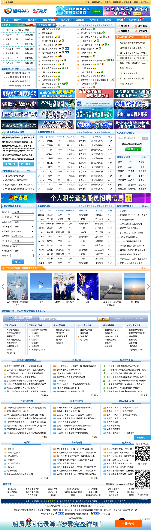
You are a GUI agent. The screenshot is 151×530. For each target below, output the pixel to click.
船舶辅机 (35, 333)
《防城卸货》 (13, 456)
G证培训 (123, 211)
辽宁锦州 (99, 219)
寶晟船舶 (46, 42)
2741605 (41, 141)
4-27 (110, 219)
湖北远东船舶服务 (49, 38)
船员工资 (12, 489)
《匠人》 (11, 467)
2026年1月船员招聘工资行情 (18, 85)
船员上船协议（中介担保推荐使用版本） (124, 388)
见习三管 (9, 63)
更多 (61, 25)
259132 (41, 215)
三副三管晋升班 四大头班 (131, 224)
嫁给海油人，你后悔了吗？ (68, 370)
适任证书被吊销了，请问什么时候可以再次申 (26, 425)
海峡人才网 (53, 492)
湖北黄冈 (99, 245)
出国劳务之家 (73, 489)
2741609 (41, 167)
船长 (130, 176)
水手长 (141, 176)
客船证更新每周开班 (129, 237)
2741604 (41, 154)
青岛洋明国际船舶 (49, 73)
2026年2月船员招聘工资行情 (18, 81)
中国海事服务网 (32, 489)
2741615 (41, 184)
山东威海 (99, 241)
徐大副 (50, 228)
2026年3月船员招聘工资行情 (18, 77)
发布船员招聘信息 (86, 25)
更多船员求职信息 (104, 206)
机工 (8, 44)
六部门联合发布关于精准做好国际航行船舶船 (126, 380)
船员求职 (18, 20)
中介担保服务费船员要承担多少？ (19, 189)
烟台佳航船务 (48, 81)
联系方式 (121, 501)
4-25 (110, 215)
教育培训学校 (114, 489)
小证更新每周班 (127, 219)
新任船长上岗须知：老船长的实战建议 (123, 456)
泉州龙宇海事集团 (49, 50)
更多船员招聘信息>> (103, 132)
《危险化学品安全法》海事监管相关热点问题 (26, 407)
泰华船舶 (85, 66)
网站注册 (96, 2)
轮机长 (50, 141)
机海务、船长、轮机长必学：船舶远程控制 (125, 452)
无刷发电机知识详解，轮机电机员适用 (123, 470)
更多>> (145, 206)
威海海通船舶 (48, 85)
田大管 (50, 219)
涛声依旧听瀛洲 (113, 429)
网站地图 (117, 2)
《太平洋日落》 (14, 463)
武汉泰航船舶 (48, 46)
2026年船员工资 (130, 510)
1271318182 (100, 514)
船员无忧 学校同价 (128, 43)
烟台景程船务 (97, 141)
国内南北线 (83, 215)
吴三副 (50, 215)
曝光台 (120, 20)
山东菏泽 (99, 237)
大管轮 (9, 35)
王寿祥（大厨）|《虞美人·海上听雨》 (123, 407)
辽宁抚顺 (99, 232)
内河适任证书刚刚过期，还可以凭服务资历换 (26, 433)
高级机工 (142, 189)
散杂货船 (29, 35)
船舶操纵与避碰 (14, 333)
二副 (50, 150)
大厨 (50, 171)
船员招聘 (9, 2)
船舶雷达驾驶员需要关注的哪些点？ (72, 429)
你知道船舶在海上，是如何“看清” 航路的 (74, 407)
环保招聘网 (93, 489)
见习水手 (9, 53)
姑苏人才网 (53, 489)
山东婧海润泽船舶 (88, 81)
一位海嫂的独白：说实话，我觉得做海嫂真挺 (76, 366)
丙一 (70, 215)
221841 (41, 232)
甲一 (18, 44)
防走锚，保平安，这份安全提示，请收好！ (75, 415)
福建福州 (99, 223)
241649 (41, 237)
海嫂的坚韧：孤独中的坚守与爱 (70, 391)
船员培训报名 (135, 20)
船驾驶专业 (12, 343)
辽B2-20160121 (100, 506)
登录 (88, 2)
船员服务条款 (107, 501)
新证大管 (9, 39)
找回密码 (107, 2)
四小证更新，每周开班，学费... (133, 68)
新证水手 (132, 185)
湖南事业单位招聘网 (73, 492)
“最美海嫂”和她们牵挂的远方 (69, 373)
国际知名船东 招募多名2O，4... (133, 63)
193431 (41, 228)
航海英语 (11, 353)
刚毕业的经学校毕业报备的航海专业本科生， (26, 415)
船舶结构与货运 (14, 340)
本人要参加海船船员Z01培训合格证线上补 (75, 449)
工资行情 (139, 318)
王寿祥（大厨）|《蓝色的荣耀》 (120, 411)
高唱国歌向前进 (113, 425)
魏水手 (50, 232)
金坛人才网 (93, 492)
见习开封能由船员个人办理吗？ (20, 429)
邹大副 (50, 245)
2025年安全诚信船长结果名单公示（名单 (124, 373)
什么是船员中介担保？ (15, 176)
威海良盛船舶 (87, 38)
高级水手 (9, 49)
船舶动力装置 (86, 330)
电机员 (50, 158)
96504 (41, 250)
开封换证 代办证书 (128, 48)
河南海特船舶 (87, 62)
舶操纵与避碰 (13, 330)
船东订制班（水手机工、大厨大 (133, 215)
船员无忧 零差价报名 (129, 228)
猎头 (12, 495)
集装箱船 (29, 49)
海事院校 (94, 20)
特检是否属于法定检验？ (67, 422)
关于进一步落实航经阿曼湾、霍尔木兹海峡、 (26, 370)
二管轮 (50, 189)
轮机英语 (35, 346)
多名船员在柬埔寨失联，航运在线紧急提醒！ (26, 380)
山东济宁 (99, 254)
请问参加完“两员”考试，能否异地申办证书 (75, 460)
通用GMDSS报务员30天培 (131, 263)
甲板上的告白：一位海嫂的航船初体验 (73, 384)
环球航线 (71, 141)
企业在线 (80, 20)
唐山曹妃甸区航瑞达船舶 (91, 42)
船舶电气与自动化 (39, 330)
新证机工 (142, 185)
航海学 (10, 349)
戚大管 (50, 254)
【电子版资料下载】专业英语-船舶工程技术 (125, 384)
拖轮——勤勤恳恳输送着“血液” (20, 474)
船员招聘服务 (49, 501)
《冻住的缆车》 (14, 452)
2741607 (41, 158)
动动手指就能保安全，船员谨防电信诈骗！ (25, 366)
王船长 (50, 250)
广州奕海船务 (87, 77)
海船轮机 (35, 343)
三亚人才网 (32, 495)
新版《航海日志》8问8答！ (118, 460)
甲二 (18, 35)
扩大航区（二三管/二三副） (132, 233)
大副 (50, 176)
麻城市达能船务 (87, 58)
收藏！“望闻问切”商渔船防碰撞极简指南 (74, 425)
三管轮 (9, 58)
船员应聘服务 (65, 501)
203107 (41, 258)
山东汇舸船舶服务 (49, 30)
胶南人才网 (113, 492)
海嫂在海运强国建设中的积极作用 (71, 377)
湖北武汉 (99, 215)
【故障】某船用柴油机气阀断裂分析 (72, 433)
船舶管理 (11, 336)
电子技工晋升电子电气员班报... (133, 58)
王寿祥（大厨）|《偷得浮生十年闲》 (122, 415)
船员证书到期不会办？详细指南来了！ (23, 388)
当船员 (107, 20)
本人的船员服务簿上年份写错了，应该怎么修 (76, 452)
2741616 (41, 189)
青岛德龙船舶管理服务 (90, 85)
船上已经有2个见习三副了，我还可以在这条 (76, 456)
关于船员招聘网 (32, 501)
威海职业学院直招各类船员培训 (133, 250)
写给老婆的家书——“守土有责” (120, 433)
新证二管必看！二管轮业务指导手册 (122, 467)
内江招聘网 (113, 495)
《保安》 (11, 449)
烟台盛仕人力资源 (49, 58)
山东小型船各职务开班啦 (131, 241)
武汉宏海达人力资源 (89, 46)
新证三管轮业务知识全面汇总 (119, 449)
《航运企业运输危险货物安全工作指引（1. (125, 366)
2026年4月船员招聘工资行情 (18, 73)
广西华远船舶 (48, 54)
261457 (41, 241)
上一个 (2, 286)
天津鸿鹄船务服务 (49, 62)
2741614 (41, 180)
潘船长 (50, 258)
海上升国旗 (12, 470)
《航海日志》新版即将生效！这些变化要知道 (26, 418)
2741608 (41, 163)
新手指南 (128, 2)
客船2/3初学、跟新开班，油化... (133, 78)
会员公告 (65, 20)
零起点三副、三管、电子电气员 (133, 259)
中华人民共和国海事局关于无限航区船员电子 (26, 384)
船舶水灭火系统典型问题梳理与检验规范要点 (76, 418)
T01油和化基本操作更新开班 (132, 246)
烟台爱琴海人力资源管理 (91, 69)
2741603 (41, 150)
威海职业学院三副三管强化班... (133, 73)
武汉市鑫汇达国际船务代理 (53, 34)
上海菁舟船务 (87, 50)
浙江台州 (99, 258)
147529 (41, 254)
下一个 (148, 286)
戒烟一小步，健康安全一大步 (119, 463)
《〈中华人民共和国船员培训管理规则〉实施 (126, 370)
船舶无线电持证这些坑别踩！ (69, 411)
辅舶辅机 (35, 340)
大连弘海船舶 (48, 66)
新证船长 (50, 223)
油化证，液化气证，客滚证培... (133, 53)
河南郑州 (99, 263)
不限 (83, 219)
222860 (41, 245)
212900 (41, 223)
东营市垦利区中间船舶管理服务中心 (96, 30)
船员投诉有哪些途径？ (66, 463)
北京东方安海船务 (49, 77)
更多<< (30, 69)
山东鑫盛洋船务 (87, 34)
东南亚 (83, 232)
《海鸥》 (11, 460)
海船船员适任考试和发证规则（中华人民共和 (126, 377)
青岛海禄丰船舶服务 (50, 69)
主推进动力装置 (38, 349)
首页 (6, 20)
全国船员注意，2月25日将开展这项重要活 (25, 373)
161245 (41, 263)
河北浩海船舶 (87, 73)
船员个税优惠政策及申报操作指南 (21, 377)
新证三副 (132, 189)
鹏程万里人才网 (32, 492)
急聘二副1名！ (126, 83)
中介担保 (129, 318)
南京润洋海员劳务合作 (90, 54)
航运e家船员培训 (93, 495)
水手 (50, 184)
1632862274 (64, 514)
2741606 (41, 145)
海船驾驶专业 (13, 346)
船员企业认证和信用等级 (86, 501)
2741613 (41, 176)
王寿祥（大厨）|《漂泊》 (118, 418)
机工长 (50, 163)
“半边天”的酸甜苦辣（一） (68, 388)
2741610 (41, 171)
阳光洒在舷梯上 (113, 422)
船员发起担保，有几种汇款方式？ (19, 184)
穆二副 (50, 241)
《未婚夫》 (62, 380)
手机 (136, 2)
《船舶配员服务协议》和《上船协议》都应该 (26, 422)
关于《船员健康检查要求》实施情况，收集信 (26, 391)
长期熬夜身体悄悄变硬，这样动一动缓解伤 (125, 474)
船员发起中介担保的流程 (16, 180)
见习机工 (122, 180)
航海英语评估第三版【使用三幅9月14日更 (125, 391)
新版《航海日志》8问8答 (17, 411)
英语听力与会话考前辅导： (132, 254)
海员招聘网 (12, 492)
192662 (41, 219)
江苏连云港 (99, 250)
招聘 (73, 495)
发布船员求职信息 (86, 206)
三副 (50, 180)
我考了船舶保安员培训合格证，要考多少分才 (76, 467)
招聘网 (53, 495)
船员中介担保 (49, 20)
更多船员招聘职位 (104, 25)
